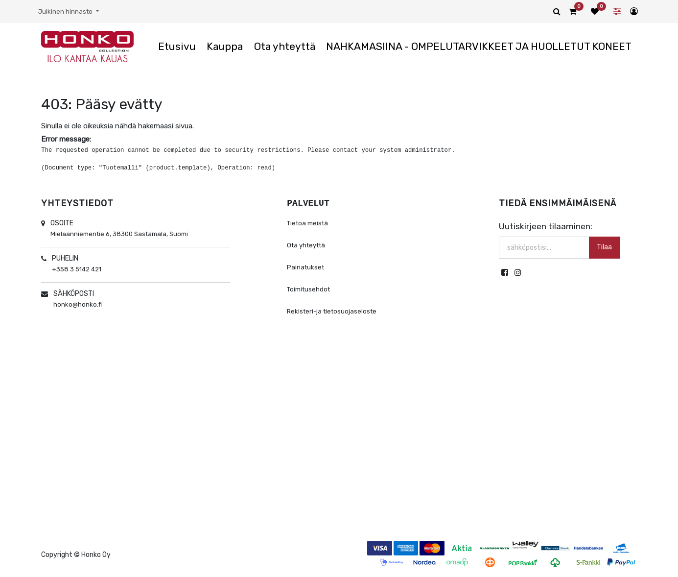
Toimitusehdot (308, 289)
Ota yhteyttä (306, 245)
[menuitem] (177, 46)
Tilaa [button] (604, 247)
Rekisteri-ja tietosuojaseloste (331, 311)
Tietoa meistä (307, 223)
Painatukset (305, 267)
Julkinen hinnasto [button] (66, 11)
